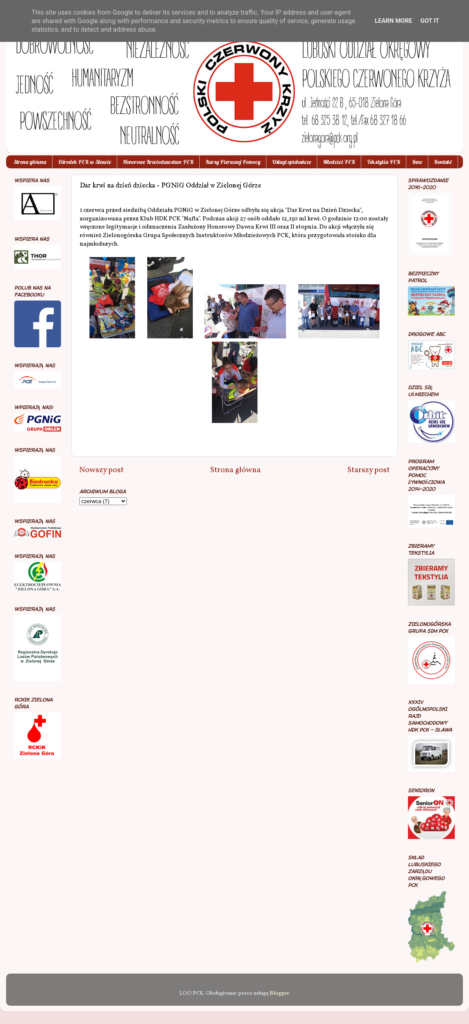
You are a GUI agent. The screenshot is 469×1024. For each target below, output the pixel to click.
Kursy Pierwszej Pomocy (232, 162)
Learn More (393, 20)
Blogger (279, 993)
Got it (429, 20)
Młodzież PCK (339, 162)
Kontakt (443, 162)
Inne (417, 162)
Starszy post (368, 470)
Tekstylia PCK (383, 162)
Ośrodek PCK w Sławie (84, 162)
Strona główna (29, 162)
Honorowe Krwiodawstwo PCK (158, 162)
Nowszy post (101, 470)
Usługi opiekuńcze (291, 162)
